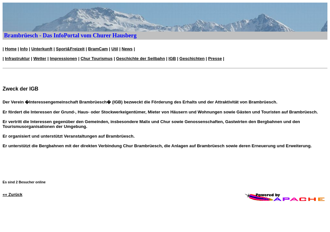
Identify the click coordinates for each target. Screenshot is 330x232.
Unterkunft (42, 48)
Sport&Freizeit (70, 48)
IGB (172, 58)
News (126, 48)
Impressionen (63, 58)
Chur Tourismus (96, 58)
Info (24, 48)
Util (115, 48)
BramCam (98, 48)
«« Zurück (12, 194)
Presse (215, 58)
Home (10, 48)
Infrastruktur (17, 58)
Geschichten (192, 58)
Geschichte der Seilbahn (140, 58)
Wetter (39, 58)
